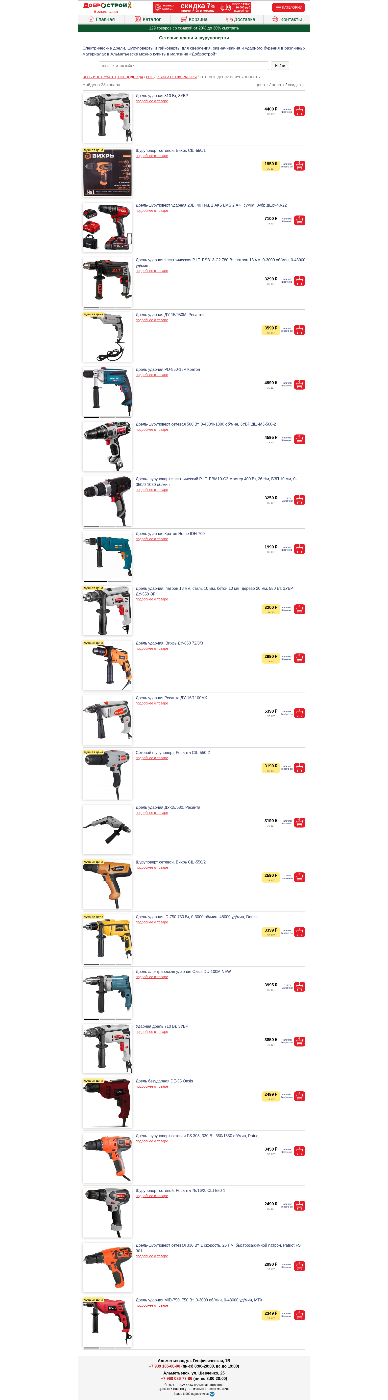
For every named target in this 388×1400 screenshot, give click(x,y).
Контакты (287, 18)
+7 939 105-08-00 (164, 1366)
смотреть (230, 28)
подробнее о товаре (152, 101)
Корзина (194, 18)
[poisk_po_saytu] (184, 65)
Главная (101, 18)
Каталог (147, 18)
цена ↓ (278, 84)
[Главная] (107, 5)
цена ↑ (262, 84)
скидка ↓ (296, 84)
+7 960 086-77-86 (176, 1378)
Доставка (240, 18)
